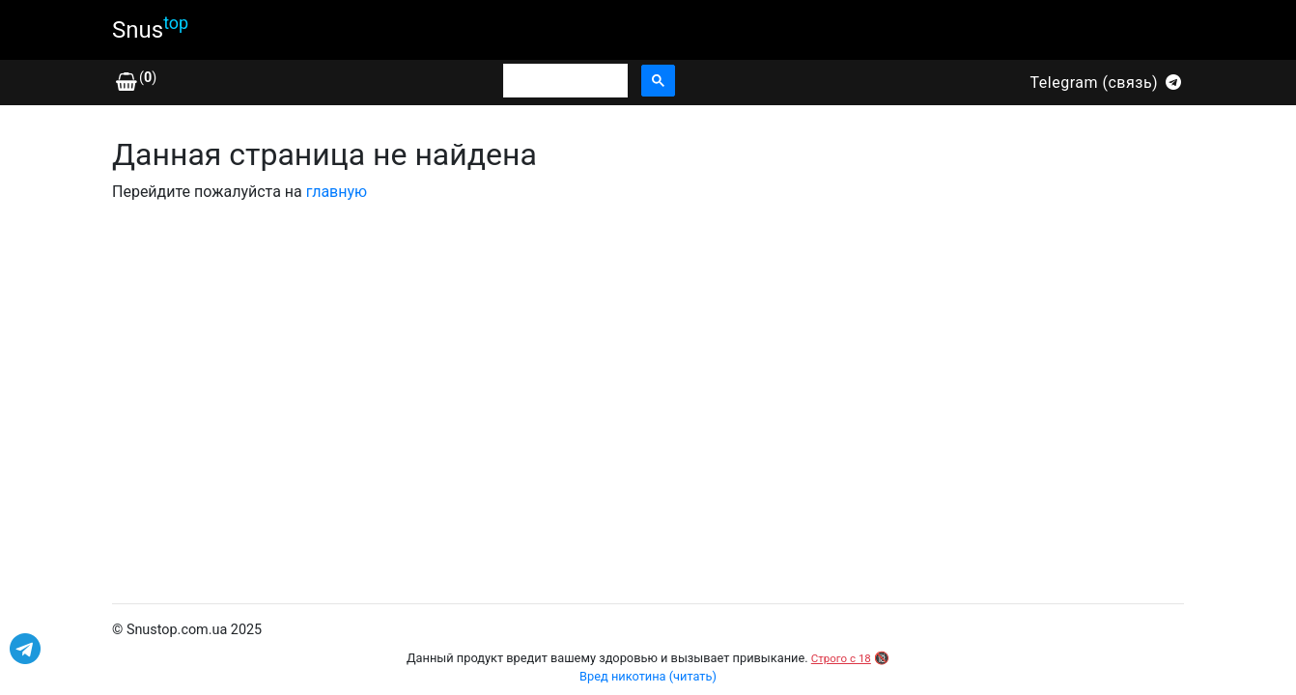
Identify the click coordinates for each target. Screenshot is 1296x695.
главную (336, 191)
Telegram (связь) (1107, 82)
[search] (563, 81)
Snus (150, 28)
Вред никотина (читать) (648, 676)
